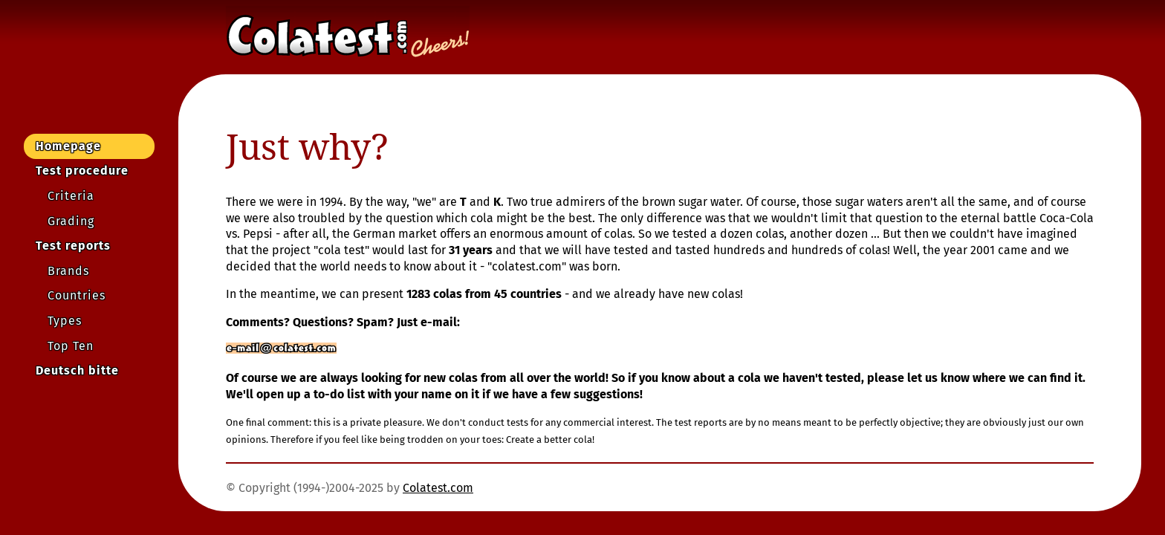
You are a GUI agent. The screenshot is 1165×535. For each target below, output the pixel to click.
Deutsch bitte (77, 370)
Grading (71, 221)
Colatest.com (438, 488)
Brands (68, 271)
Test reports (73, 246)
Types (65, 321)
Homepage (68, 146)
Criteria (71, 196)
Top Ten (71, 346)
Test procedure (82, 170)
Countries (77, 295)
